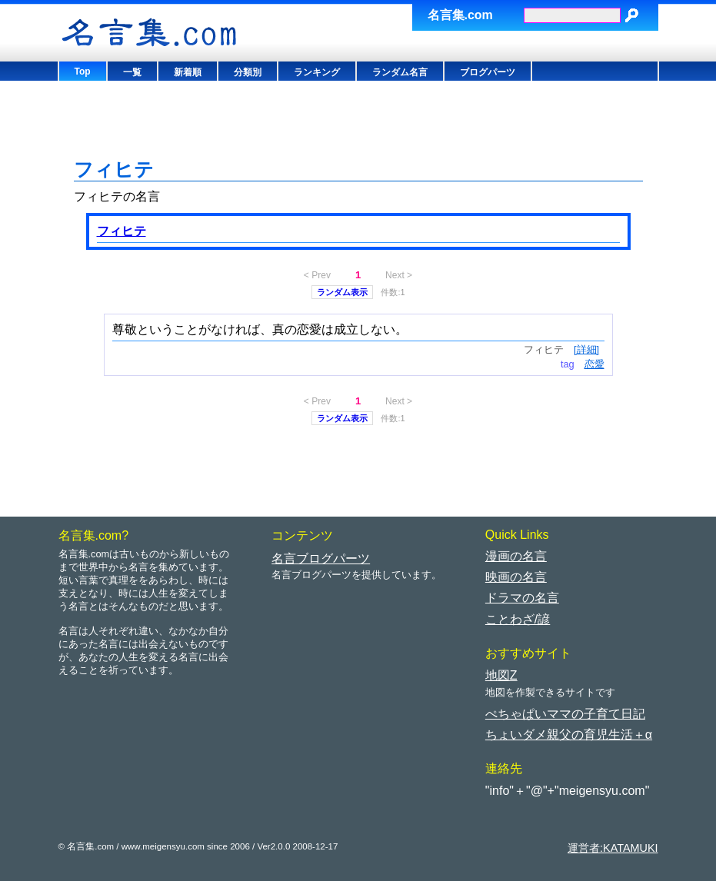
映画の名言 (516, 576)
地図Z (501, 675)
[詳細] (586, 349)
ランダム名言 (400, 72)
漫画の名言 (516, 556)
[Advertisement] (354, 123)
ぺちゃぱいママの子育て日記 (565, 713)
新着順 (187, 72)
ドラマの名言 (522, 597)
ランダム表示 (342, 292)
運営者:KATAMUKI (613, 848)
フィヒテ (121, 231)
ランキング (317, 72)
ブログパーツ (487, 72)
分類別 (247, 72)
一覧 (132, 72)
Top (83, 71)
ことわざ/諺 (517, 619)
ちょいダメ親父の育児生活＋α (568, 734)
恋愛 (594, 364)
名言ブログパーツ (320, 558)
